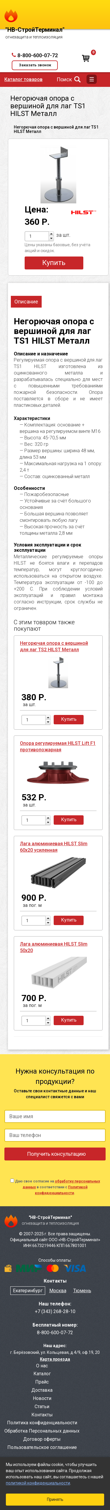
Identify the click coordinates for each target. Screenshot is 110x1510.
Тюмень (82, 1290)
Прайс (42, 1382)
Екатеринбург (28, 1290)
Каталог (42, 1373)
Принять (55, 1499)
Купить (53, 263)
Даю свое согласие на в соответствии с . (57, 1187)
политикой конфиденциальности (38, 1483)
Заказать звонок (35, 65)
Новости (42, 1398)
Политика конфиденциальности (42, 1422)
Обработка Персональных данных (41, 1431)
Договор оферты (42, 1439)
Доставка (42, 1390)
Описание (26, 301)
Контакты (42, 1415)
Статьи (42, 1406)
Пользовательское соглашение (42, 1447)
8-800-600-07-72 (37, 55)
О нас (42, 1366)
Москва (57, 1290)
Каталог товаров (23, 79)
